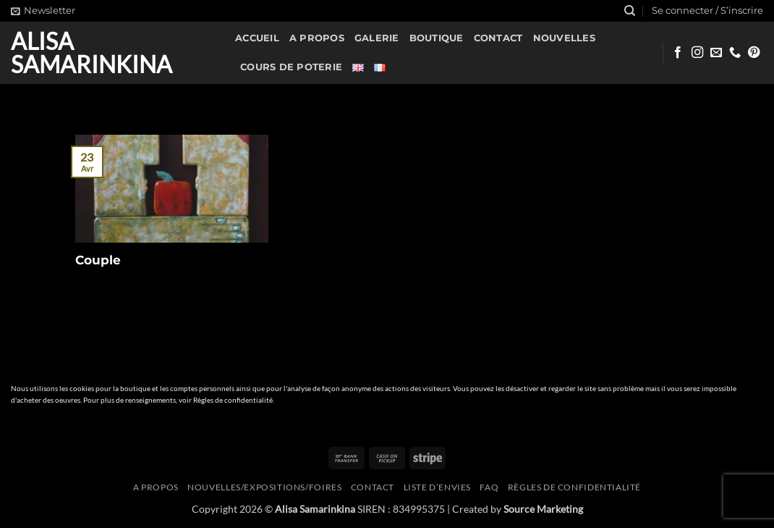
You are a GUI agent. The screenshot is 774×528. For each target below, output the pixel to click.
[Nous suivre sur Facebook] (678, 52)
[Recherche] (629, 11)
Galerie (376, 38)
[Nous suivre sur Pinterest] (754, 52)
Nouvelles (564, 38)
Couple (98, 260)
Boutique (436, 38)
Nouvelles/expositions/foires (264, 487)
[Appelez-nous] (735, 52)
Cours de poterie (291, 67)
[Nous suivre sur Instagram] (697, 52)
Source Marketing (543, 509)
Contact (498, 38)
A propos (316, 38)
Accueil (257, 38)
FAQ (489, 487)
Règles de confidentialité (233, 400)
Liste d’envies (438, 487)
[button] (43, 11)
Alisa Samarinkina (91, 53)
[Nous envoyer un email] (716, 52)
